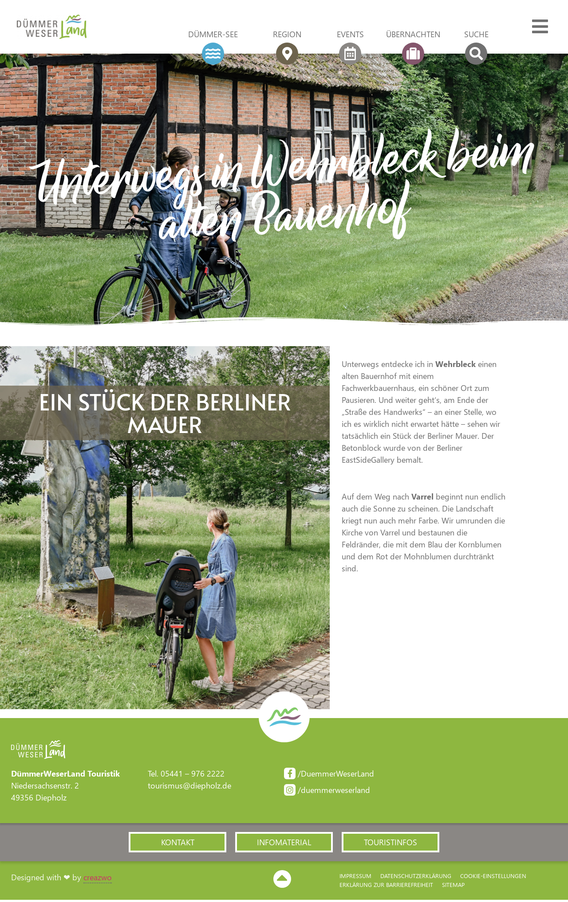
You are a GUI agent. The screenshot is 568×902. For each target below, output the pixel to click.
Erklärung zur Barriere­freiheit (386, 887)
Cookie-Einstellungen (493, 878)
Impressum (355, 878)
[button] (177, 844)
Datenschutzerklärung (415, 878)
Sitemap (453, 887)
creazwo (97, 879)
